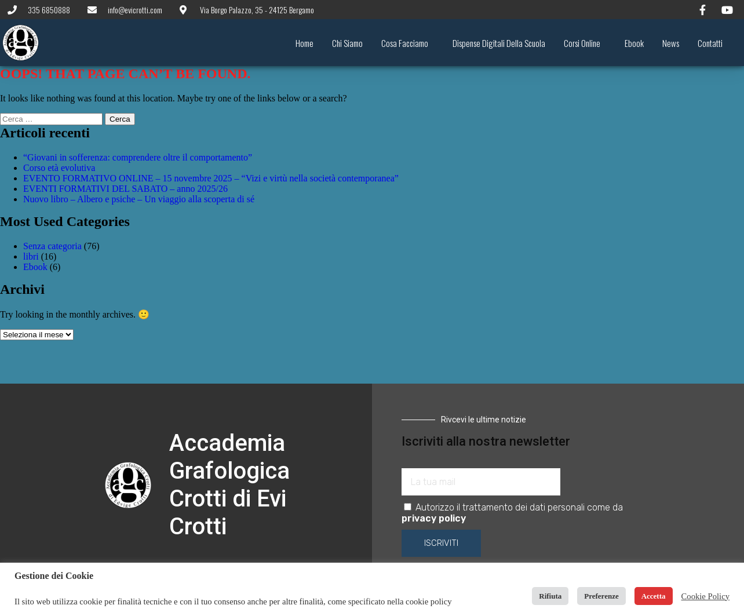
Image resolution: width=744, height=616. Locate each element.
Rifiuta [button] (550, 596)
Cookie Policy (705, 596)
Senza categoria (52, 246)
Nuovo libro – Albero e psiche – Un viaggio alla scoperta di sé (138, 199)
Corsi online (585, 43)
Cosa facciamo (407, 43)
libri (31, 256)
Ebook (634, 43)
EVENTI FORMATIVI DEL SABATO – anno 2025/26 (125, 189)
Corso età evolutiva (59, 168)
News (670, 43)
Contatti (710, 43)
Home (304, 43)
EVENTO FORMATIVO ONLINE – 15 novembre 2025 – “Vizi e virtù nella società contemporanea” (211, 178)
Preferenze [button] (601, 596)
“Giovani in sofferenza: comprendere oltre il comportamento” (137, 157)
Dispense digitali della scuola (499, 43)
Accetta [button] (653, 596)
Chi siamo (347, 43)
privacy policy (434, 518)
